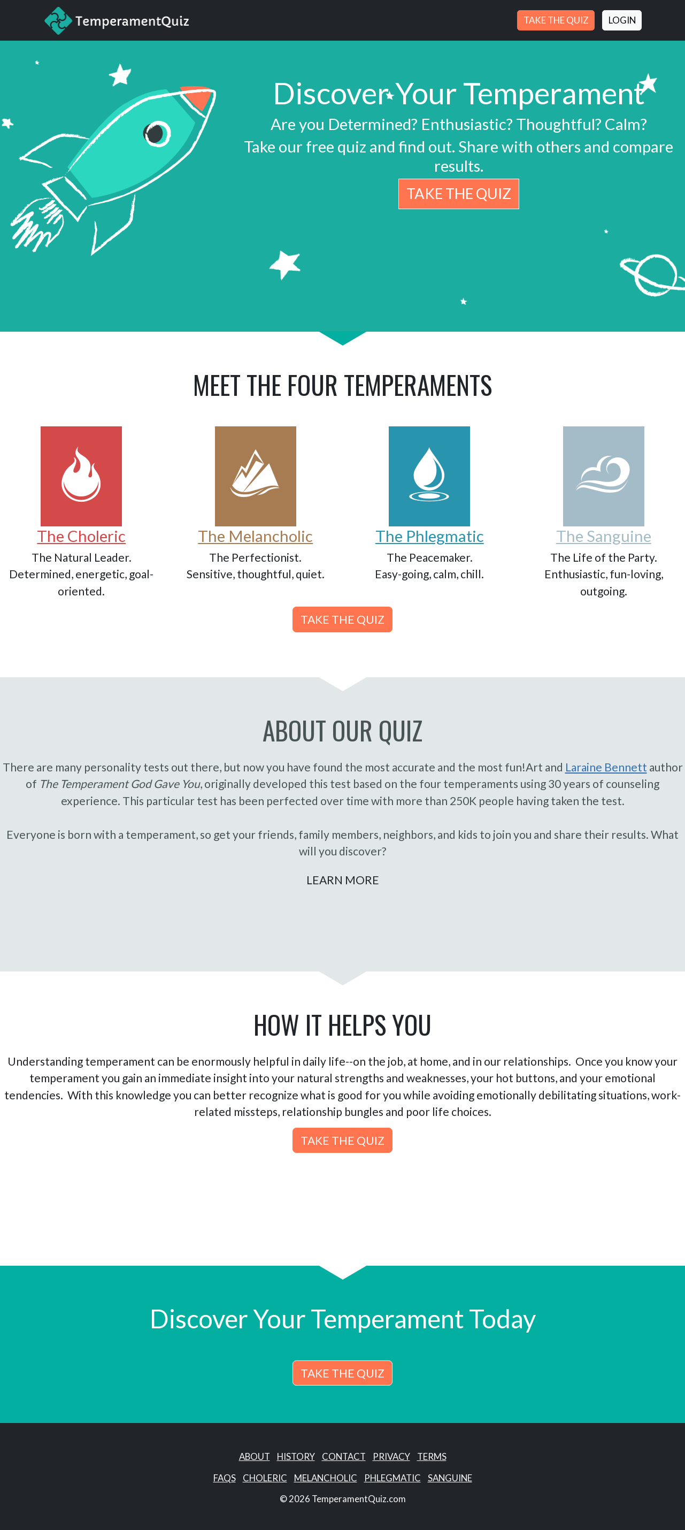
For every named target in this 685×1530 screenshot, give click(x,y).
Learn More (342, 879)
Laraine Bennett (606, 767)
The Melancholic (255, 535)
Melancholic (325, 1477)
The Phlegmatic (429, 535)
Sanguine (450, 1477)
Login (622, 20)
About (254, 1456)
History (296, 1456)
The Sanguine (603, 535)
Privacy (391, 1456)
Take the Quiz (556, 20)
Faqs (224, 1477)
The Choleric (81, 535)
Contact (344, 1456)
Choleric (265, 1477)
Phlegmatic (392, 1477)
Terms (432, 1456)
